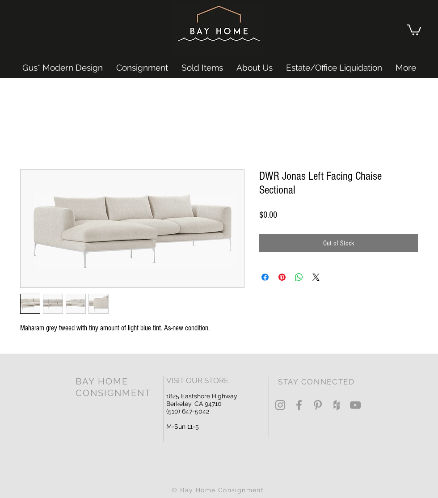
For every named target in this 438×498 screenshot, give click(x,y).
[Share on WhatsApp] (299, 277)
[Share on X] (316, 277)
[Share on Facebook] (265, 277)
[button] (414, 29)
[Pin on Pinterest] (282, 277)
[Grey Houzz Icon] (336, 405)
